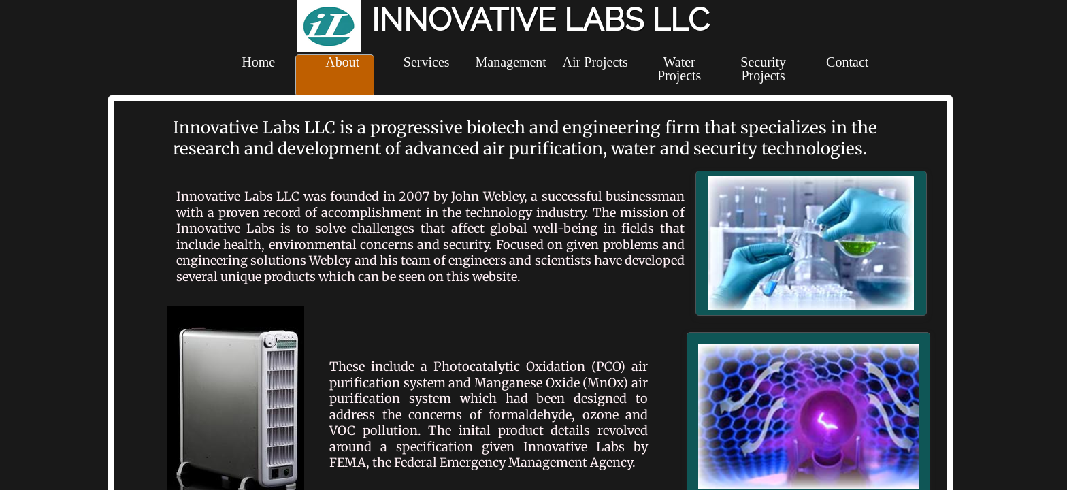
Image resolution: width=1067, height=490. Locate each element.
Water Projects (679, 68)
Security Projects (763, 68)
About (342, 61)
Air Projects (595, 61)
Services (427, 61)
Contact (847, 61)
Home (258, 61)
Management (510, 61)
